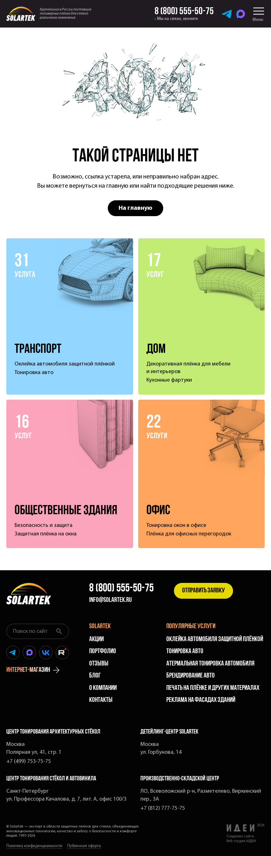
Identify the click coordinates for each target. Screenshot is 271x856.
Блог (95, 675)
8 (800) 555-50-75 (121, 588)
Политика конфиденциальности (34, 846)
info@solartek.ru (110, 600)
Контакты (101, 700)
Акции (96, 639)
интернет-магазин (32, 670)
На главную (135, 208)
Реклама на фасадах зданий (200, 700)
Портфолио (102, 651)
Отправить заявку (203, 590)
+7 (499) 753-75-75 (28, 762)
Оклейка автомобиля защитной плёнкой (214, 639)
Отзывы (98, 663)
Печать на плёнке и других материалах (212, 688)
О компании (103, 688)
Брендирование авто (190, 675)
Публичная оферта (84, 846)
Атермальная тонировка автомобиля (210, 663)
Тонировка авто (184, 651)
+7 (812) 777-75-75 (162, 808)
